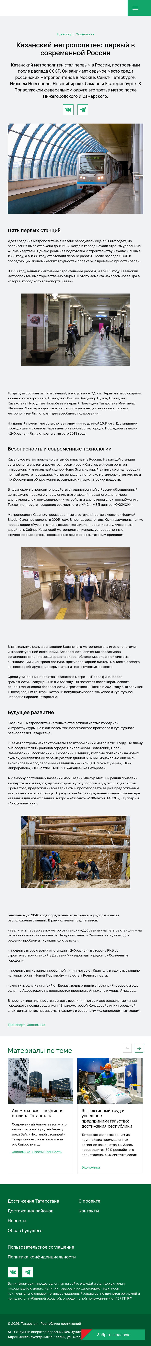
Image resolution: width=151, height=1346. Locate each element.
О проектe (89, 1201)
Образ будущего (25, 1230)
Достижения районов (30, 1210)
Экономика (85, 34)
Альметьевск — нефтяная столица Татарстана (37, 1113)
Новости (17, 1220)
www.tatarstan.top (95, 1283)
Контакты (88, 1210)
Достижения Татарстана (33, 1201)
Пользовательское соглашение (41, 1247)
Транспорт (65, 34)
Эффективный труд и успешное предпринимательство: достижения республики (107, 1118)
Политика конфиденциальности (42, 1256)
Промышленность (47, 1151)
